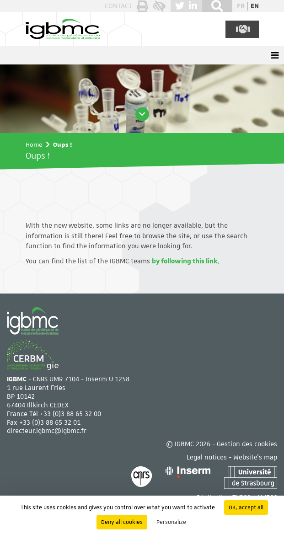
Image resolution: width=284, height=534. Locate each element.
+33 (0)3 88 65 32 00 (70, 414)
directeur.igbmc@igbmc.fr (46, 431)
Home (34, 144)
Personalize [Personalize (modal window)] (171, 522)
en (255, 6)
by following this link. (185, 260)
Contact (118, 6)
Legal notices (207, 457)
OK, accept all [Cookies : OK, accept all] (246, 507)
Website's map (255, 457)
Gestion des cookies (247, 444)
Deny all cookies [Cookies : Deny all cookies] (122, 522)
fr (241, 6)
